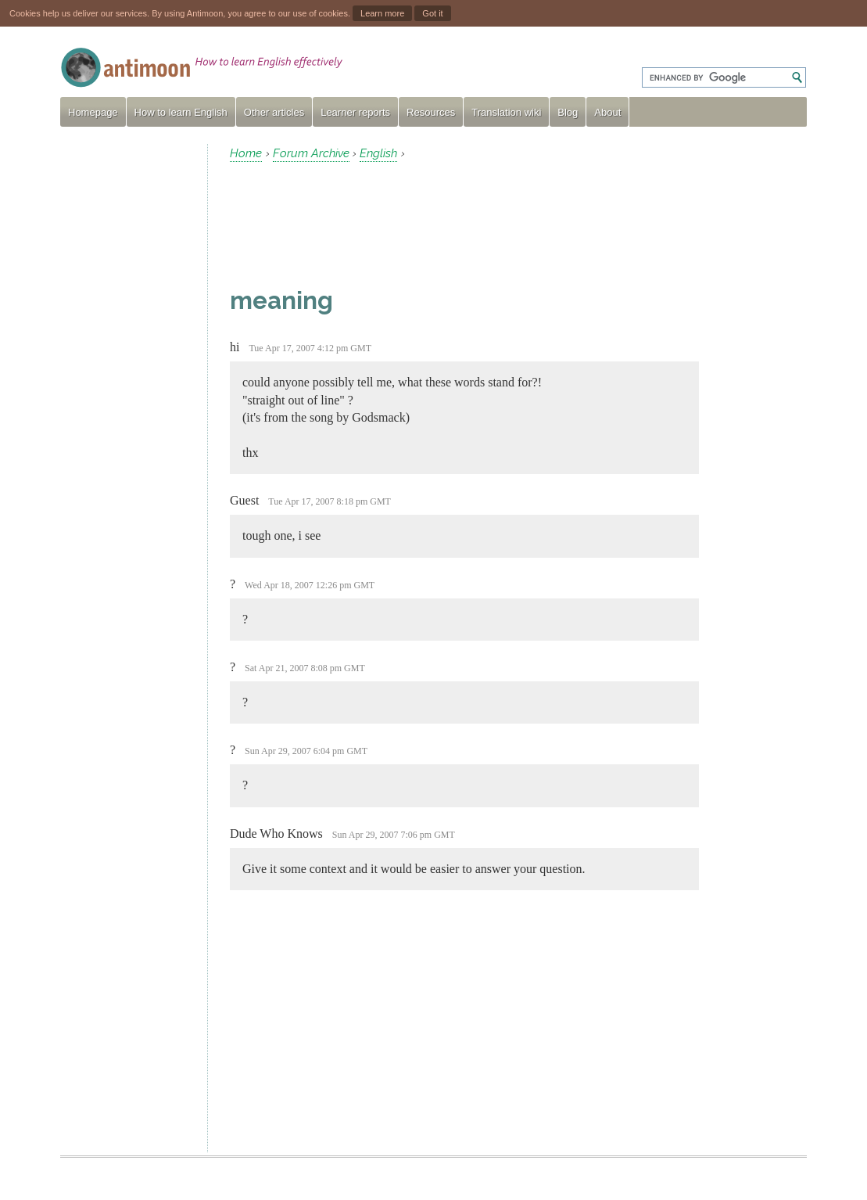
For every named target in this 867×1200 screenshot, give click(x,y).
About (607, 112)
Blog (567, 112)
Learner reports (355, 112)
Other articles (274, 112)
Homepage (93, 112)
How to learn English (180, 112)
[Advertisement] (127, 378)
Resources (431, 112)
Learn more (382, 13)
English (378, 153)
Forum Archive (311, 153)
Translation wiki (506, 112)
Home (246, 153)
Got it (432, 13)
